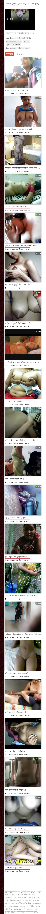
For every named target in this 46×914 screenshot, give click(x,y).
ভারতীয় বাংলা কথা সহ (14, 41)
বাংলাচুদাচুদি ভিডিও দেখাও (19, 48)
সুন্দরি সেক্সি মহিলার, (13, 45)
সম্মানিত (26, 41)
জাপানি (17, 38)
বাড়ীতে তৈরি (26, 38)
